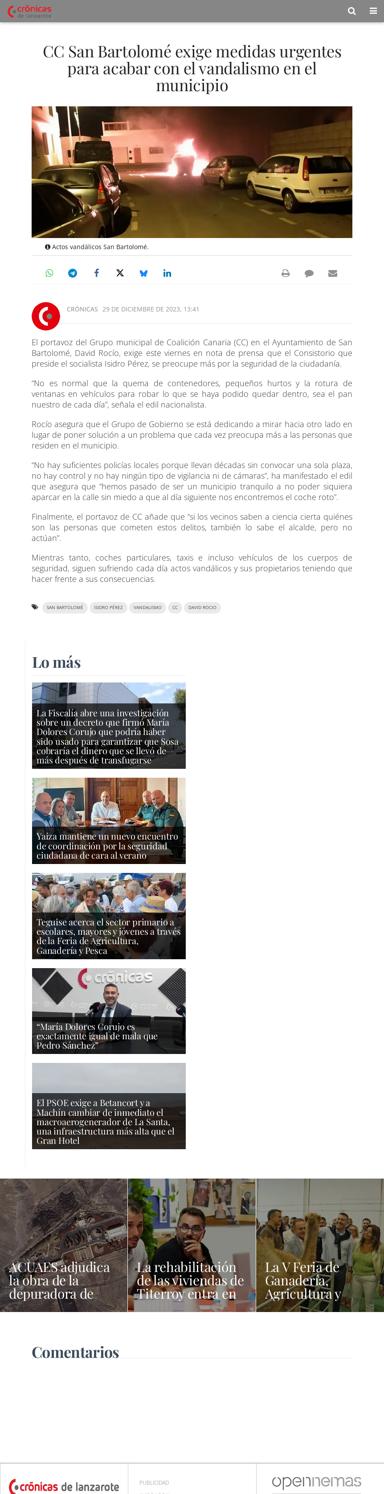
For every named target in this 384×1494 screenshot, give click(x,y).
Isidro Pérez (108, 607)
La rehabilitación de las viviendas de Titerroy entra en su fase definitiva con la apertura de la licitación (190, 1300)
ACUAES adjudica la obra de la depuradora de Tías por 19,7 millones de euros (60, 1293)
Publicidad (154, 1482)
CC (175, 607)
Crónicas (82, 309)
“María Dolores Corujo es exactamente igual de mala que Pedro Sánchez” (97, 1035)
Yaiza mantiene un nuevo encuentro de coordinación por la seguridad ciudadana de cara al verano (107, 845)
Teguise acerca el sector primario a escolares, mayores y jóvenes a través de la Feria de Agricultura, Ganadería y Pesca (109, 936)
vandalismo (148, 607)
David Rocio (202, 607)
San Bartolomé (65, 607)
